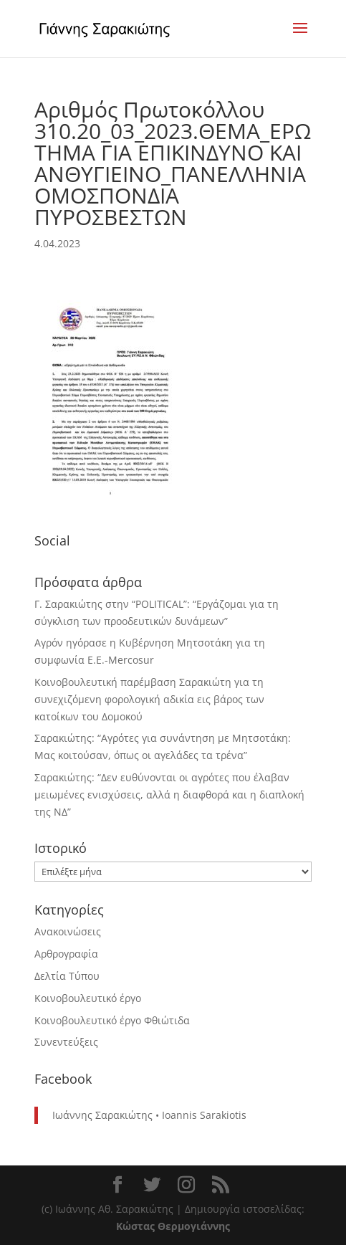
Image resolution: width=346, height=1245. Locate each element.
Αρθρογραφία (66, 953)
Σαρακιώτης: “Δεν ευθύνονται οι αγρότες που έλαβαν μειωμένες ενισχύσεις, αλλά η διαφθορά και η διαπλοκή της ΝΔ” (169, 795)
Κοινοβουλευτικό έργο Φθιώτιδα (112, 1020)
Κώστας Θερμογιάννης (173, 1226)
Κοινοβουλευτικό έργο (87, 998)
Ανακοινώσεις (67, 931)
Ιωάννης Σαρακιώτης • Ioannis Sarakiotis (149, 1115)
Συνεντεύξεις (66, 1042)
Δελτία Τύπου (67, 976)
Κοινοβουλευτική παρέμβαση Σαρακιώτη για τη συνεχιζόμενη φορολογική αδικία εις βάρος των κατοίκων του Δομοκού (149, 699)
